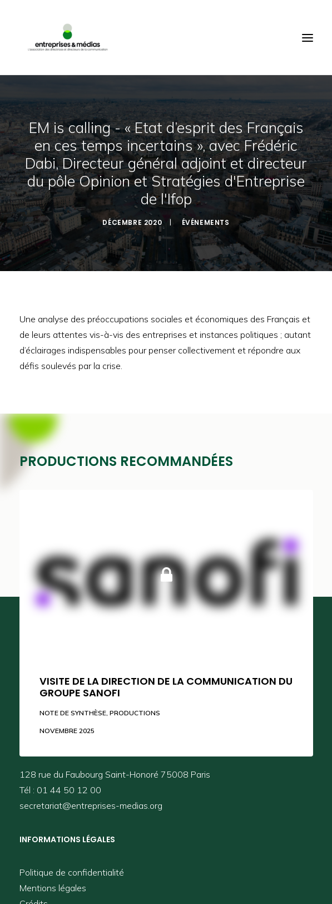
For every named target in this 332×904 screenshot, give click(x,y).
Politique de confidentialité (71, 869)
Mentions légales (52, 885)
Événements (206, 220)
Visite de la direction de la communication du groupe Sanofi (166, 684)
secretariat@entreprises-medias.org (90, 802)
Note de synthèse (72, 710)
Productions (135, 710)
